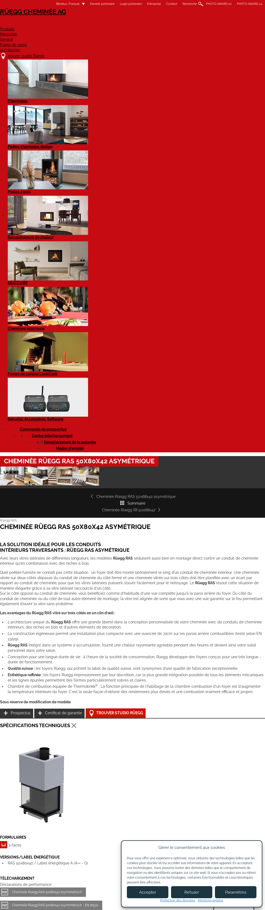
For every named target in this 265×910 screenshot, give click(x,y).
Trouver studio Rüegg (228, 458)
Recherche (183, 4)
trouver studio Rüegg (37, 848)
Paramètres (235, 892)
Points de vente (199, 23)
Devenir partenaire (95, 4)
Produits (96, 23)
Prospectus (215, 431)
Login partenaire (124, 4)
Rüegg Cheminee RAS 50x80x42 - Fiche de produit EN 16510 (63, 639)
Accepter (147, 892)
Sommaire (147, 212)
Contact (165, 4)
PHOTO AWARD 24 (243, 4)
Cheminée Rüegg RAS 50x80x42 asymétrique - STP (56, 608)
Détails (19, 808)
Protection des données (177, 900)
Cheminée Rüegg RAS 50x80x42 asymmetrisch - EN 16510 (62, 553)
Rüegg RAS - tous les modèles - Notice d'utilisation (56, 658)
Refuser (191, 892)
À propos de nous (96, 854)
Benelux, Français (58, 4)
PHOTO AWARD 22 (212, 4)
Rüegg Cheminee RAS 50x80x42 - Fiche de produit (56, 626)
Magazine (129, 23)
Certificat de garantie (223, 445)
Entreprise (147, 4)
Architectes (243, 23)
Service (161, 23)
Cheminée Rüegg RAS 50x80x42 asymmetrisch (54, 540)
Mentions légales (103, 901)
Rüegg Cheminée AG (33, 20)
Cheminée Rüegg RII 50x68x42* (225, 212)
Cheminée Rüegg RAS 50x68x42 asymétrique (54, 212)
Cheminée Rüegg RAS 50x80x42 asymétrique (52, 571)
